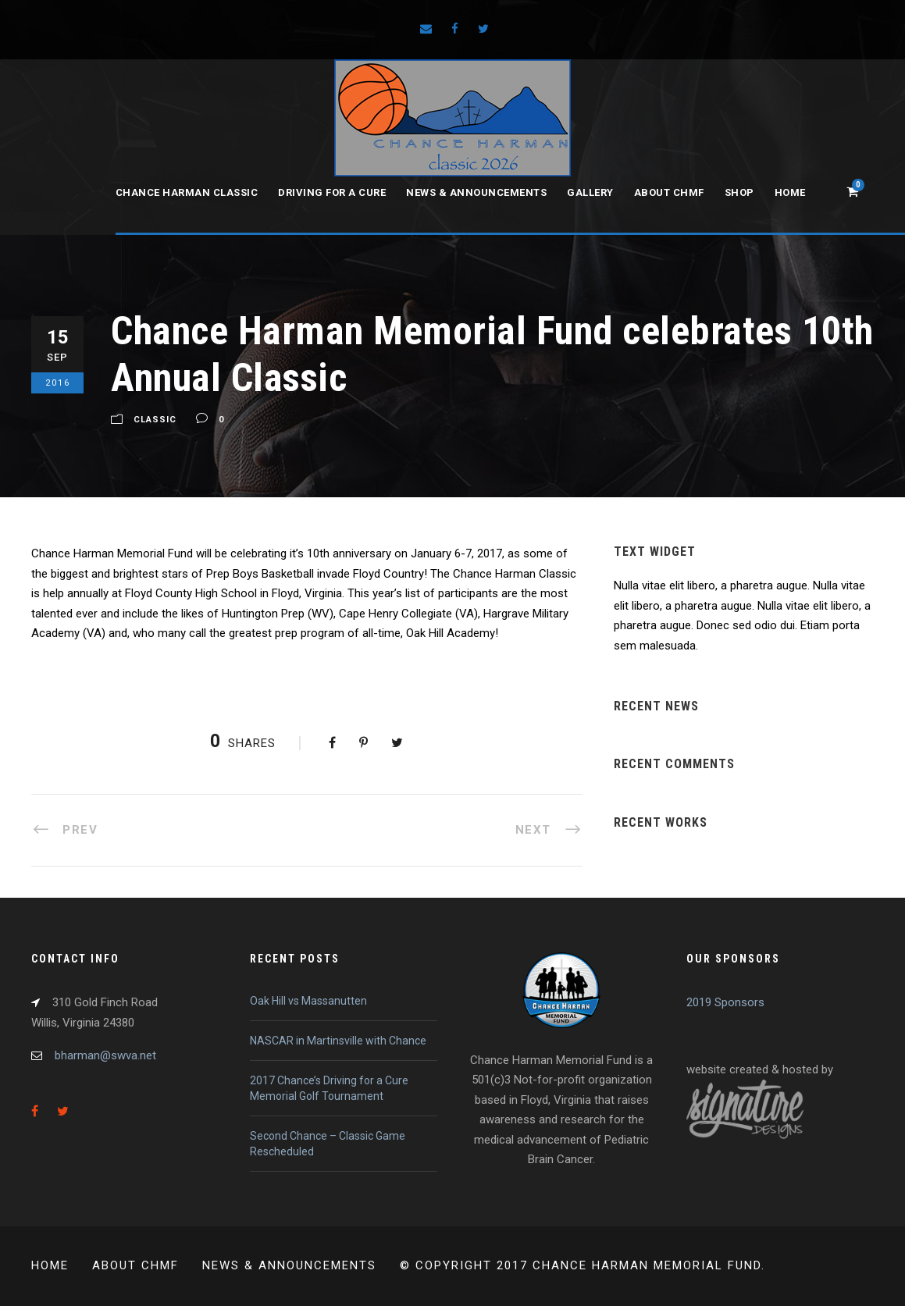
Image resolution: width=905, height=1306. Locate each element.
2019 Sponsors (725, 1002)
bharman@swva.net (105, 1055)
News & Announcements (476, 192)
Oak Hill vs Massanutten (308, 1001)
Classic (155, 420)
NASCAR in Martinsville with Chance (338, 1040)
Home (790, 192)
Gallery (590, 192)
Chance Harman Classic (187, 192)
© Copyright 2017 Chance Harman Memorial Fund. (582, 1265)
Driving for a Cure (332, 192)
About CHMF (669, 192)
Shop (739, 192)
